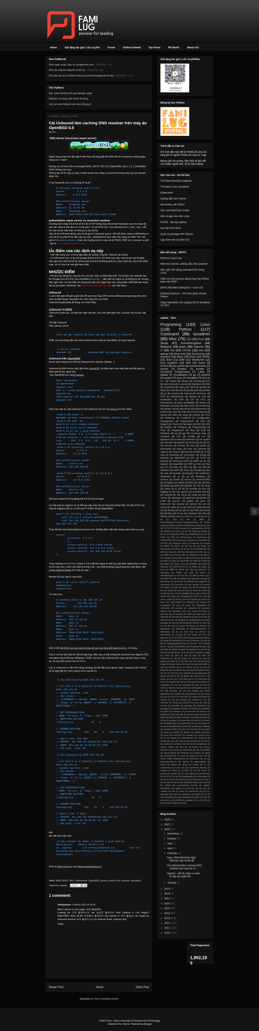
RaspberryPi (178, 430)
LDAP (186, 461)
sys (194, 770)
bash (182, 346)
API (188, 519)
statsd (163, 764)
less (204, 488)
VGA (178, 575)
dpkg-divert (165, 629)
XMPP (166, 578)
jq (209, 670)
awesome (179, 584)
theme (172, 779)
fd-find (180, 638)
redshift (175, 732)
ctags (198, 614)
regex (179, 449)
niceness (164, 702)
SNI (191, 570)
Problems (182, 427)
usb (196, 788)
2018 (167, 893)
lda (171, 676)
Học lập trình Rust (170, 228)
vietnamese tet (195, 791)
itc (181, 667)
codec (188, 605)
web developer (167, 797)
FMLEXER (179, 458)
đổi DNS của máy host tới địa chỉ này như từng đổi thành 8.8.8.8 (93, 648)
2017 (167, 898)
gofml (177, 485)
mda (170, 688)
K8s (204, 396)
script (183, 412)
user (205, 788)
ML (204, 461)
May (170, 843)
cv (206, 614)
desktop (181, 620)
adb (174, 578)
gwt (185, 655)
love (172, 679)
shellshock (185, 753)
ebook (176, 479)
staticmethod (200, 762)
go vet (180, 652)
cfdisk (173, 596)
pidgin (196, 717)
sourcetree (194, 759)
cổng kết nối (165, 617)
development (195, 620)
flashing (175, 640)
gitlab (167, 485)
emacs (188, 479)
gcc (172, 646)
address (183, 578)
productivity (186, 723)
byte (179, 590)
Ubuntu (198, 346)
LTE (201, 552)
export (181, 482)
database (165, 439)
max (205, 685)
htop (205, 658)
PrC (166, 467)
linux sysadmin (169, 362)
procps (186, 409)
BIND (68, 309)
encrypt (179, 635)
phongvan (177, 498)
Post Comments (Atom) (106, 998)
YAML (186, 470)
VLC (187, 575)
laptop (163, 676)
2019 (167, 888)
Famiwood (201, 537)
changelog (184, 596)
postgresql (201, 498)
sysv (183, 773)
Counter (183, 528)
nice (205, 700)
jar (198, 667)
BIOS (180, 525)
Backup (190, 525)
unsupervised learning (187, 785)
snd (205, 756)
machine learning (201, 492)
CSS (162, 396)
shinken (197, 753)
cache (204, 590)
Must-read (179, 353)
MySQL (168, 427)
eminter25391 (203, 479)
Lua (208, 552)
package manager (180, 708)
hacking (197, 381)
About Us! (193, 47)
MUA (175, 555)
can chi (174, 593)
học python (179, 365)
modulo (177, 694)
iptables (172, 667)
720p (174, 519)
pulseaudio (165, 449)
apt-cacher (165, 581)
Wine (202, 575)
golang (164, 353)
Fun (201, 339)
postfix (203, 445)
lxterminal (202, 679)
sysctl (203, 770)
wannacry (186, 794)
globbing (193, 649)
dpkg (162, 390)
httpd (172, 661)
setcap (176, 750)
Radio (194, 567)
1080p (178, 516)
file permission (203, 638)
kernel (192, 442)
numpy (163, 498)
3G (199, 516)
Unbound (55, 309)
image (163, 664)
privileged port (170, 723)
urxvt (188, 788)
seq (181, 747)
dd (195, 617)
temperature (187, 776)
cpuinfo (179, 614)
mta (165, 697)
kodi (172, 673)
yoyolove (165, 356)
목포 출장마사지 (85, 919)
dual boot (189, 632)
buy (162, 590)
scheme (205, 374)
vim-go (180, 513)
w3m (204, 513)
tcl (171, 776)
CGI (208, 525)
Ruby (193, 356)
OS (192, 399)
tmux (179, 377)
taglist (191, 773)
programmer (200, 409)
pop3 (188, 498)
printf (162, 501)
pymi (203, 501)
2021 (167, 824)
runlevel (182, 741)
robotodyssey (187, 738)
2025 (167, 819)
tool (203, 779)
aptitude (190, 581)
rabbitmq (206, 726)
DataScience (177, 396)
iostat (204, 664)
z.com (201, 800)
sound (163, 507)
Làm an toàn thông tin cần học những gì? (70, 104)
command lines (198, 433)
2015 (167, 908)
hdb (175, 658)
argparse (203, 581)
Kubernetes (166, 192)
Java (171, 552)
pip (177, 409)
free (205, 640)
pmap (162, 720)
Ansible (196, 452)
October (172, 838)
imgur (187, 664)
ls (178, 679)
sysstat (173, 773)
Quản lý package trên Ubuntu (176, 234)
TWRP (179, 573)
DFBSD (167, 531)
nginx (166, 384)
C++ (162, 381)
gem (205, 646)
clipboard (191, 602)
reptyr (166, 735)
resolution (177, 735)
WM (194, 575)
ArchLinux (201, 393)
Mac (184, 555)
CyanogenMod (196, 528)
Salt (204, 467)
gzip (195, 655)
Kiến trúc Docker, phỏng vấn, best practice (184, 263)
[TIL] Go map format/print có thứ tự (67, 70)
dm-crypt (171, 626)
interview (168, 442)
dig (187, 623)
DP (186, 531)
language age (201, 673)
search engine (167, 747)
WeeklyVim (198, 359)
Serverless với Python (172, 204)
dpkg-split (180, 629)
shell (188, 362)
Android (188, 393)
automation (165, 584)
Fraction (191, 540)
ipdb (162, 667)
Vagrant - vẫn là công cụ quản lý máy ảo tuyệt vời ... (183, 875)
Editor (163, 537)
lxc (208, 442)
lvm (192, 679)
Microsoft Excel (193, 558)
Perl (199, 464)
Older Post (142, 987)
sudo (190, 449)
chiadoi (194, 599)
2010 (167, 932)
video (175, 415)
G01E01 (164, 543)
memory (168, 445)
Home (53, 47)
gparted (188, 485)
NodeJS (164, 464)
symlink (185, 770)
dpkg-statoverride (198, 629)
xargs (185, 415)
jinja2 (162, 670)
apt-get (202, 387)
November (173, 833)
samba (167, 744)
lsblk (185, 679)
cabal (195, 590)
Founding (179, 540)
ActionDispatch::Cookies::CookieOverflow (178, 522)
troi (172, 782)
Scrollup (254, 511)
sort (204, 504)
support (163, 770)
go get (171, 652)
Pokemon (206, 561)
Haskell (164, 461)
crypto (189, 614)
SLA (162, 570)
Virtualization (180, 374)
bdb (176, 587)
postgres (173, 720)
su (205, 764)
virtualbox (192, 377)
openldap (188, 706)
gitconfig (164, 649)
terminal (175, 393)
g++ (165, 646)
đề (182, 803)
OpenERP (184, 561)
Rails (175, 467)
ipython (181, 442)
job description (175, 670)
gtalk (208, 652)
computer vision (179, 611)
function (193, 643)
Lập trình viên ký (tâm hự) (174, 239)
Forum (111, 47)
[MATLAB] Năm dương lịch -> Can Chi (181, 287)
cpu (170, 614)
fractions (196, 640)
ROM (174, 567)
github (174, 649)
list (201, 442)
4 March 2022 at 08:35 (84, 904)
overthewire (201, 706)
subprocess (165, 768)
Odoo (174, 561)
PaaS (195, 561)
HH (186, 546)
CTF (166, 528)
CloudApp (174, 455)
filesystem (165, 405)
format (186, 640)
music (173, 697)
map (197, 685)
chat (205, 596)
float (208, 482)
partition (168, 409)
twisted (186, 782)
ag (176, 433)
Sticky (182, 387)
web (186, 452)
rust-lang (193, 741)
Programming (199, 427)
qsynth (185, 726)
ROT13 (184, 567)
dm (161, 626)
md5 (162, 688)
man (176, 685)
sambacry (178, 744)
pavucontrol (191, 711)
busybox (190, 473)
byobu (170, 590)
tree (165, 782)
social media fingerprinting (172, 759)
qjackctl (175, 726)
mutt (192, 445)
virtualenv (192, 513)
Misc (173, 339)
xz (171, 800)
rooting (163, 741)
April (170, 848)
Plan (208, 464)
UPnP (202, 573)
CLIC (207, 415)
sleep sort (194, 756)
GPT (192, 458)
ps (165, 393)
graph (199, 652)
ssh (192, 412)
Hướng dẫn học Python (173, 198)
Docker (164, 368)
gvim (177, 655)
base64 (206, 584)
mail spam (191, 682)
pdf (188, 714)
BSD (65, 880)
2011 (167, 927)
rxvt (202, 741)
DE (208, 528)
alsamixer (195, 578)
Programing (170, 324)
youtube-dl (189, 800)
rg (165, 738)
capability (185, 593)
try (178, 782)
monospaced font (192, 694)
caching (163, 593)
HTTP (203, 458)
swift (189, 507)
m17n (162, 682)
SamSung (164, 573)
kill (183, 488)
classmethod (175, 602)
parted (195, 708)
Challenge (170, 418)
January (172, 882)
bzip (187, 590)
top (180, 510)
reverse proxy (203, 735)
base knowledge (186, 402)
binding (185, 587)
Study (164, 343)
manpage (186, 685)
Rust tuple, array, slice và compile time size (71, 64)
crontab (191, 436)
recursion (206, 729)
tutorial (206, 510)
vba (173, 791)
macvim (172, 682)
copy (204, 611)
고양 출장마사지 (81, 912)
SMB (171, 570)
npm (204, 495)
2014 (167, 913)
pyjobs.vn (206, 723)
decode (203, 617)
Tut (172, 350)
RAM (162, 430)
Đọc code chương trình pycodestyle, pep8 (70, 93)
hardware (190, 439)
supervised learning (198, 768)
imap (207, 485)
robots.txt (202, 738)
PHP (190, 464)
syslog (163, 773)
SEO (185, 467)
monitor (181, 445)
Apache (196, 415)
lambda (193, 488)
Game (202, 362)
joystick (201, 670)
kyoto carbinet (184, 673)
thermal (182, 779)
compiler (179, 608)
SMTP (182, 570)
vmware (176, 452)
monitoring (204, 405)
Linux (205, 324)
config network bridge (60, 570)
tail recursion (204, 773)
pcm (174, 714)
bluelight (203, 587)
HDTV (177, 546)
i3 (179, 661)
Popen (166, 564)
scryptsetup (202, 744)
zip (209, 800)
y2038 (178, 800)
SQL (195, 467)
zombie (166, 803)
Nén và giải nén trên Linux (175, 216)
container (165, 436)
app (205, 578)
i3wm (186, 661)
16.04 (187, 516)
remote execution (202, 732)
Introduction (165, 549)
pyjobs (190, 501)
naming (163, 700)
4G (205, 516)
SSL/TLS (202, 570)
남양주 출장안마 (105, 912)
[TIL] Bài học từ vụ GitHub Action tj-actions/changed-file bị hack (81, 75)
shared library (170, 753)
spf (205, 759)
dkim (205, 623)
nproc (196, 702)
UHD (191, 573)
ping (205, 717)
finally (166, 640)
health (184, 658)
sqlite (173, 507)
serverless (193, 747)
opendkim (175, 706)
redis (166, 732)
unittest (168, 785)
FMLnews (187, 424)
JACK (177, 549)
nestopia (183, 700)
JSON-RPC (202, 549)
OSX (203, 399)
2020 (167, 829)
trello (196, 510)
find (181, 390)
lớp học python (180, 492)
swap (174, 770)
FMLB (175, 424)
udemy (196, 782)
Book (169, 359)
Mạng (180, 356)
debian (202, 402)
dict (173, 623)
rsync (172, 741)
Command (169, 334)
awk (166, 473)
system (168, 377)
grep (177, 405)
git (188, 390)
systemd (202, 449)
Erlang (203, 455)
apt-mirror (178, 581)
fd (173, 638)
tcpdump (202, 412)
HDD (198, 424)
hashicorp (164, 658)
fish (199, 482)
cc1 (194, 593)
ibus (195, 661)
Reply (60, 923)
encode (177, 439)
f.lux (204, 635)
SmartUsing (198, 353)
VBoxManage (166, 575)
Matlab (164, 374)
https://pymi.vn (64, 866)
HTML (203, 546)
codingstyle (201, 605)
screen (190, 744)
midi (208, 688)
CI (205, 452)
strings (196, 764)
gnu (202, 649)
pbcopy (203, 711)
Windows (165, 433)
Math (182, 359)
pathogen (177, 711)
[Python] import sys (171, 258)
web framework (185, 797)
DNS (71, 880)
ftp (161, 643)
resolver (125, 880)
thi (191, 779)
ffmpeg (190, 638)
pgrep (163, 717)
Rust (192, 430)
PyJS (204, 564)
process (176, 501)
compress (192, 608)
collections (165, 608)
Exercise (164, 458)
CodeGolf (185, 418)
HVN (207, 424)
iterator (189, 667)
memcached (181, 688)
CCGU (186, 350)
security (180, 504)
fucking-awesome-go (176, 643)
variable (163, 791)
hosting (195, 658)
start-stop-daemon (168, 762)
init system (204, 439)
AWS (201, 519)
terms (162, 779)
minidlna (195, 691)
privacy (104, 880)
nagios (195, 697)
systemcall (201, 507)
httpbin (163, 661)
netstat (195, 700)
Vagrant (80, 375)
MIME (166, 555)
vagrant (63, 885)
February (172, 853)
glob (183, 649)
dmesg (193, 626)
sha (197, 750)
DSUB (204, 531)
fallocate (164, 638)
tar (164, 776)
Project (172, 381)
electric (202, 632)
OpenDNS (74, 358)
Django (192, 396)
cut (187, 476)
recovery (194, 729)
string (184, 764)
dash (177, 617)
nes (173, 700)
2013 (167, 918)
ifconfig (204, 661)
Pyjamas (164, 567)
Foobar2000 (165, 540)
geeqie (196, 646)
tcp (177, 776)
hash (204, 655)
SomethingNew (191, 343)
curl (203, 436)
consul (194, 611)
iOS (199, 485)
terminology (202, 776)
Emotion (182, 368)
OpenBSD (94, 368)
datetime (187, 617)
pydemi (164, 412)
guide (166, 655)
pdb (181, 714)
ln (206, 676)
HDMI (166, 546)
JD (185, 549)
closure (203, 602)
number (163, 706)
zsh (169, 516)
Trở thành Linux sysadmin (174, 186)
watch (197, 794)
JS (191, 549)
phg (171, 717)
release (186, 732)
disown (195, 623)
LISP (179, 552)
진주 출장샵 (127, 915)
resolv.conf (114, 880)
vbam (181, 791)
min (184, 691)
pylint (165, 726)
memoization (196, 688)
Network (166, 346)
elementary (165, 635)
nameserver (81, 880)
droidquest (165, 632)
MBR (196, 461)
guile (196, 390)
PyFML (206, 356)
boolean (177, 473)
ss (182, 507)
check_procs (181, 599)
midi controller (171, 691)
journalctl (190, 670)
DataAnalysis (187, 421)
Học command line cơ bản (174, 210)
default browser (167, 620)
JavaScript (169, 387)
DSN (194, 531)
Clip (162, 455)
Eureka (200, 368)
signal (207, 753)
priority (197, 720)
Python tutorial (132, 47)
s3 (209, 741)
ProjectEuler (166, 402)
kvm (208, 381)
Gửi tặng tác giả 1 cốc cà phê (82, 47)
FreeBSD (203, 540)
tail (161, 510)
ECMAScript (193, 534)
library (186, 676)
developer (200, 476)
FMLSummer (186, 537)
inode (196, 664)
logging (164, 492)
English (164, 424)
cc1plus (203, 593)
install (167, 488)
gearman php (184, 646)
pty (196, 723)
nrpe (205, 702)
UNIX (192, 387)
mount (207, 694)
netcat (184, 495)
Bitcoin (200, 525)
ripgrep (174, 738)
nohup (175, 702)
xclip (205, 797)
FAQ (173, 537)
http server (189, 405)
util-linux (168, 513)
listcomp (197, 676)
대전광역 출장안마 (94, 915)
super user (180, 768)
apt (183, 433)
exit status (192, 635)
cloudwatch (165, 605)
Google (207, 543)
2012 (167, 923)
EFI (205, 534)
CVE (173, 528)
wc (205, 794)
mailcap (203, 682)
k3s (165, 673)
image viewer (175, 664)
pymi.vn (114, 409)
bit (194, 587)
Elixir (202, 421)
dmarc (182, 626)
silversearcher (170, 756)
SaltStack (165, 470)
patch (166, 711)
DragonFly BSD (177, 534)
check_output (166, 599)
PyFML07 (193, 564)
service (193, 504)
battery (167, 587)
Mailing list (194, 555)
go (194, 374)
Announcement (197, 365)
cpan (162, 614)
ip (176, 488)
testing (171, 510)
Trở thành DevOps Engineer (176, 180)
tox (188, 510)
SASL (204, 567)
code (178, 605)
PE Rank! (173, 47)
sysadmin (136, 880)
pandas (206, 390)
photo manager (183, 717)
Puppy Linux (179, 564)
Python (185, 329)
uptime (178, 788)
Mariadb (178, 558)
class (162, 602)
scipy (174, 412)
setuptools (187, 750)
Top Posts (154, 47)
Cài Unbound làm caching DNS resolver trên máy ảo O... (184, 867)
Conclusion (189, 455)
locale (163, 679)
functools (206, 643)
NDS (165, 561)
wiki (197, 797)
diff (180, 623)
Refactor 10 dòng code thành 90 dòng (68, 98)
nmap (194, 495)
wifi (162, 516)
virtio (175, 794)
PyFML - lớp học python (173, 222)
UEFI (176, 470)
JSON (175, 461)
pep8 (204, 714)
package (164, 708)
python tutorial (180, 384)
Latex (201, 371)
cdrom (163, 596)
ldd (178, 676)
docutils (203, 626)
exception (169, 482)
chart (196, 596)
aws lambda (193, 584)
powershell (185, 720)
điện (175, 803)
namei (204, 697)
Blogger (148, 1024)
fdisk (191, 482)
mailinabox (165, 685)
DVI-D (163, 534)
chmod (204, 599)
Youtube (198, 470)
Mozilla (207, 558)
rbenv (184, 729)
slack (183, 756)
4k (161, 519)
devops (185, 381)
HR (194, 546)
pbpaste (164, 714)
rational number (170, 729)
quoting (195, 726)
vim (201, 350)
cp (178, 476)
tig (197, 779)
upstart (163, 415)
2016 (167, 903)
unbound (53, 885)
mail (182, 682)
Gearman (195, 543)
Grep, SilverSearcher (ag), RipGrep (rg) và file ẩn (181, 859)
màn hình (184, 697)
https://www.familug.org (89, 866)
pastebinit (205, 708)
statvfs (174, 764)
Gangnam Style (179, 543)
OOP (181, 399)
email (172, 390)
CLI (189, 339)
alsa (208, 470)
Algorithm (196, 384)
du (177, 632)
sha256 (206, 750)
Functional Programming (175, 371)
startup (186, 762)
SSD (203, 430)
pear (196, 714)
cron (178, 436)
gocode (190, 652)
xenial (163, 800)
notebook (186, 702)
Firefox (164, 365)
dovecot (164, 479)
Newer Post (56, 987)
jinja (205, 667)
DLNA (178, 531)
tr (209, 779)
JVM (162, 552)
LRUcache (190, 552)
